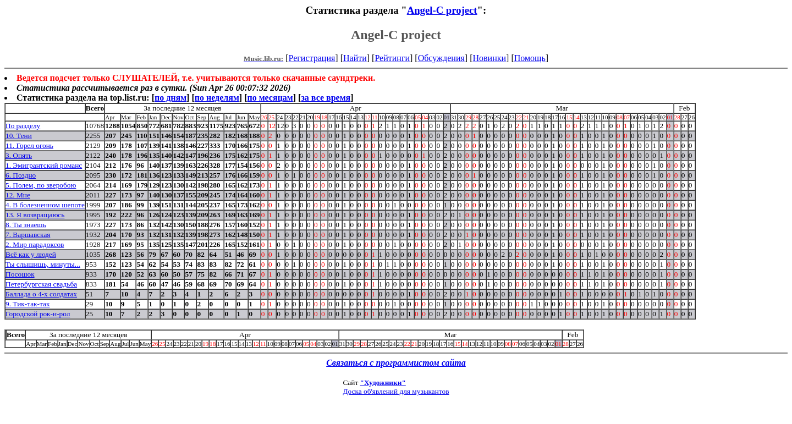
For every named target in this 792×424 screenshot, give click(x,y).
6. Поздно (21, 175)
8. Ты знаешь (26, 225)
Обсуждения (441, 58)
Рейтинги (392, 58)
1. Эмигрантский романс (44, 165)
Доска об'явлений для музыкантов (396, 391)
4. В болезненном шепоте (45, 205)
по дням (170, 97)
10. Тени (19, 135)
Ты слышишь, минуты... (43, 264)
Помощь (530, 58)
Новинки (489, 58)
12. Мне (18, 195)
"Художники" (383, 382)
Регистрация (312, 58)
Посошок (20, 274)
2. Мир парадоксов (35, 244)
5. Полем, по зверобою (41, 185)
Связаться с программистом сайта (396, 362)
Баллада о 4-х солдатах (41, 294)
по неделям (217, 97)
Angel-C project (442, 10)
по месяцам (270, 97)
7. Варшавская (28, 234)
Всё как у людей (31, 254)
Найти (355, 58)
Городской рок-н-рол (38, 314)
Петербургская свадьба (41, 284)
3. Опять (19, 155)
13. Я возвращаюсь (35, 215)
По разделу (23, 126)
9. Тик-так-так (28, 304)
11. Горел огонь (29, 145)
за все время (325, 97)
